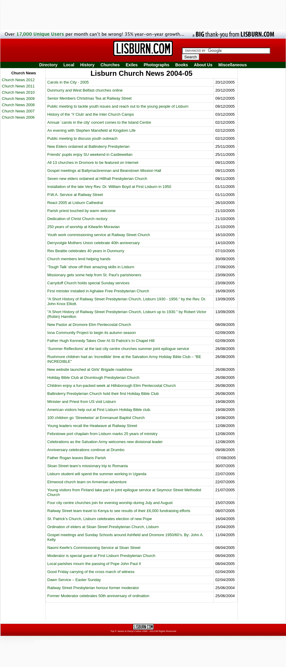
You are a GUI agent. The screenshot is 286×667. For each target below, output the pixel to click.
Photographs (156, 64)
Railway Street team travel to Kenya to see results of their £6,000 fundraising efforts (118, 511)
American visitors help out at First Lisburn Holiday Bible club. (99, 409)
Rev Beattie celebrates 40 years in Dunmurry (85, 251)
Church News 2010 (18, 92)
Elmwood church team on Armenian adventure (87, 482)
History (87, 64)
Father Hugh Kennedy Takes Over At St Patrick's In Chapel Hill (101, 340)
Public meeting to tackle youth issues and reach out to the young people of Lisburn (117, 106)
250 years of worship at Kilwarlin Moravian (83, 227)
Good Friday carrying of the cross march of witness (90, 571)
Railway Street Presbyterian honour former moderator (93, 588)
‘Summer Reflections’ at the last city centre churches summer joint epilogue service (118, 348)
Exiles (132, 64)
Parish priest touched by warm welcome (81, 210)
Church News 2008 (18, 105)
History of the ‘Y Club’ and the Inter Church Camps (90, 114)
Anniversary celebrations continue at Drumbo (85, 450)
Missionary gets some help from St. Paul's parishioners (94, 275)
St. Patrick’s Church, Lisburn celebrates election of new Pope (99, 519)
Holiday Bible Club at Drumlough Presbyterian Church (93, 377)
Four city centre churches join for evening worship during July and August (109, 502)
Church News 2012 (18, 80)
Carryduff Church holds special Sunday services (88, 283)
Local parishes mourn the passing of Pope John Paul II (94, 563)
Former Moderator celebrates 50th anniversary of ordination (98, 596)
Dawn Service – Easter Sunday (74, 579)
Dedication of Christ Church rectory (77, 218)
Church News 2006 (18, 117)
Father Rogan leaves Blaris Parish (76, 458)
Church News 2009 (18, 98)
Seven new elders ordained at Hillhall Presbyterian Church (97, 178)
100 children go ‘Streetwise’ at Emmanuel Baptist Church (96, 417)
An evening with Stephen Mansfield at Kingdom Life (91, 130)
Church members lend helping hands (78, 259)
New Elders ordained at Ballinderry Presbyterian (88, 146)
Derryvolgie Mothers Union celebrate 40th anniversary (93, 243)
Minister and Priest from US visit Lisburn (81, 401)
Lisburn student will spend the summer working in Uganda (96, 474)
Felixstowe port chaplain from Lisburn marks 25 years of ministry (102, 433)
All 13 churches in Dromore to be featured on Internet (92, 162)
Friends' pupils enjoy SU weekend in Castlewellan (89, 154)
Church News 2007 (18, 111)
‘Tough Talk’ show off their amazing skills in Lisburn (90, 267)
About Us (203, 64)
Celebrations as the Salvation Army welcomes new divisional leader (105, 442)
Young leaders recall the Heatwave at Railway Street (92, 425)
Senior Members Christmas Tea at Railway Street (89, 98)
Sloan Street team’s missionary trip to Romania (87, 466)
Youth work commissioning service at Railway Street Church (98, 235)
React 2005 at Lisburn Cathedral (75, 202)
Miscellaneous (233, 64)
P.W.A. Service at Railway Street (75, 194)
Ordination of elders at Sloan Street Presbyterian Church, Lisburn (103, 527)
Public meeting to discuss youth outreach (82, 138)
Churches (110, 64)
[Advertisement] (258, 158)
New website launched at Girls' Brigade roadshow (89, 369)
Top (112, 631)
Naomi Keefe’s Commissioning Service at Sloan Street (93, 547)
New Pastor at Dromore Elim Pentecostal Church (89, 324)
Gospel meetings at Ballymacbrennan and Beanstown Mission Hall (104, 170)
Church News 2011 (18, 86)
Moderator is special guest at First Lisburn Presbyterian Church (101, 555)
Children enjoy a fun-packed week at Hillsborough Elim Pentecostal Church (111, 385)
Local (68, 64)
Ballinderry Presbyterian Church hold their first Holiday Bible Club (103, 393)
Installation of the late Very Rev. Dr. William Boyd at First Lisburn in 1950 (109, 186)
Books (181, 64)
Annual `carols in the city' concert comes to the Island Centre (99, 122)
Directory (48, 64)
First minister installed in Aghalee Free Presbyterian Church (98, 291)
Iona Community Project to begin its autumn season (91, 332)
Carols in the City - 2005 (68, 82)
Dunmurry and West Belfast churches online (84, 90)
